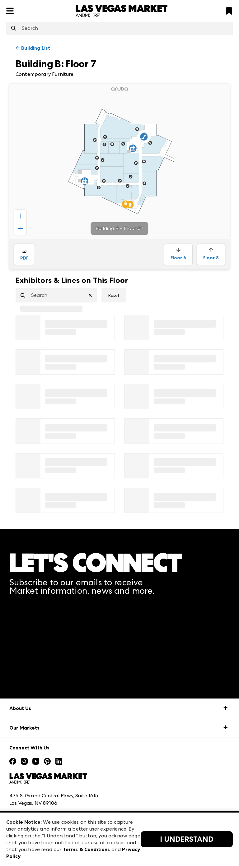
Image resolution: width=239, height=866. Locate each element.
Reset (114, 295)
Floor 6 (178, 253)
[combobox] (119, 28)
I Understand (186, 839)
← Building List (33, 48)
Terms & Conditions (86, 849)
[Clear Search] (93, 295)
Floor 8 (211, 253)
